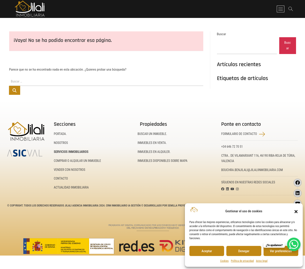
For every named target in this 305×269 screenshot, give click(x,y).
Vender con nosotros (69, 169)
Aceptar (206, 251)
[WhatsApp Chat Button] (294, 244)
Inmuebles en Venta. (152, 143)
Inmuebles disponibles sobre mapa (163, 161)
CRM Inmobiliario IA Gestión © (124, 205)
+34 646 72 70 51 (232, 146)
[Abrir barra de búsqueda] (290, 9)
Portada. (60, 134)
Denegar (243, 251)
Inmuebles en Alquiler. (154, 152)
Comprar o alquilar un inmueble (77, 161)
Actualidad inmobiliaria (71, 187)
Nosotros (61, 143)
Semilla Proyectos (179, 205)
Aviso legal (262, 260)
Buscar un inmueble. (152, 134)
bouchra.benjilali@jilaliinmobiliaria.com (252, 170)
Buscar (221, 34)
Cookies (224, 260)
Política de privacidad (242, 260)
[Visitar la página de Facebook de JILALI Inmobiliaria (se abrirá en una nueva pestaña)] (298, 183)
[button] (296, 211)
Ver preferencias (281, 251)
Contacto (61, 178)
